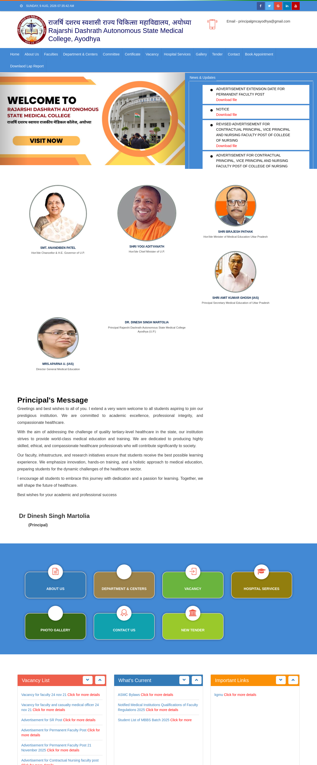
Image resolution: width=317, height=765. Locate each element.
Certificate (132, 54)
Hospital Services (177, 54)
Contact (234, 54)
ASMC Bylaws (129, 561)
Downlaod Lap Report (27, 66)
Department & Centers (80, 54)
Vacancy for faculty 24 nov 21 (44, 561)
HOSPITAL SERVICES (261, 455)
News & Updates (202, 77)
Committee (111, 54)
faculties (51, 54)
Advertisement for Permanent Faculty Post (53, 596)
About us (32, 54)
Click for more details (84, 561)
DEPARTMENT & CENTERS (124, 455)
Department (60, 749)
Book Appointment (259, 54)
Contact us (124, 496)
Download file (226, 100)
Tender (217, 54)
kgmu (218, 561)
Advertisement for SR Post (41, 586)
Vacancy (152, 54)
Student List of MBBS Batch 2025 (143, 586)
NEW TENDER (193, 496)
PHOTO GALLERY (55, 496)
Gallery (201, 54)
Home (14, 54)
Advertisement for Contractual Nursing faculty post (60, 626)
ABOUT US (55, 455)
